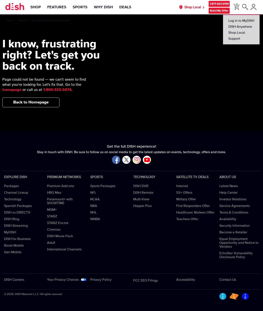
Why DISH (103, 7)
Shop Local (192, 7)
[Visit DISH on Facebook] (116, 160)
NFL (93, 192)
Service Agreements (234, 206)
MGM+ (52, 209)
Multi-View (141, 199)
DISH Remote (143, 192)
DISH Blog (11, 219)
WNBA (95, 219)
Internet (182, 186)
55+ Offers (184, 192)
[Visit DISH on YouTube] (147, 160)
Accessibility (185, 279)
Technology (12, 199)
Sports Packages (102, 186)
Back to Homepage (31, 102)
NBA (93, 206)
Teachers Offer (187, 219)
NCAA (95, 199)
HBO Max (54, 192)
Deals (125, 7)
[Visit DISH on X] (126, 160)
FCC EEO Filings (145, 280)
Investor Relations (232, 199)
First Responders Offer (193, 206)
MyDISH (10, 232)
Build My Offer (219, 10)
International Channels (64, 249)
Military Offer (186, 199)
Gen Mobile (12, 252)
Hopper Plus (142, 206)
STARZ (52, 216)
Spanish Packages (18, 206)
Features (56, 7)
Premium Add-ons (60, 186)
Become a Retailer (233, 232)
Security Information (234, 225)
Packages (11, 186)
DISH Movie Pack (60, 236)
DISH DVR (140, 186)
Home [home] (10, 20)
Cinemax (54, 229)
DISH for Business (17, 239)
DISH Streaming (16, 225)
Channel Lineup (16, 192)
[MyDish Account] (253, 7)
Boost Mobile (14, 245)
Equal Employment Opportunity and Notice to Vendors (239, 242)
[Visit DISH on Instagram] (137, 160)
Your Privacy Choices (63, 279)
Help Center (228, 192)
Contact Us (227, 279)
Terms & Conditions (233, 212)
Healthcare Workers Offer (195, 212)
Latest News (228, 186)
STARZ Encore (57, 223)
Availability (227, 219)
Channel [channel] (23, 20)
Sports (80, 7)
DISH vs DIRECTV (17, 212)
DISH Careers (14, 279)
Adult (51, 242)
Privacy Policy (100, 279)
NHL (93, 212)
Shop (35, 7)
